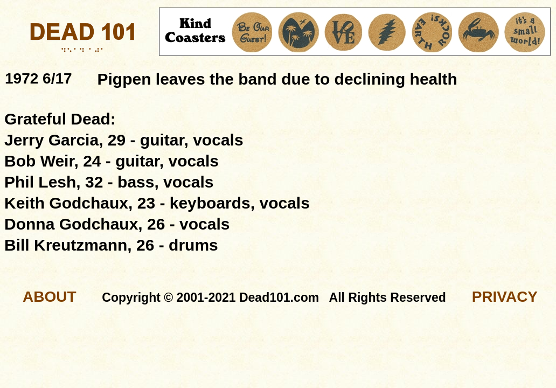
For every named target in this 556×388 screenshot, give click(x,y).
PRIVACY (505, 296)
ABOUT (50, 296)
